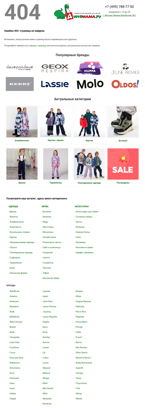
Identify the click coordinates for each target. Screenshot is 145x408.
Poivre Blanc (82, 322)
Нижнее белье (83, 232)
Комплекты (15, 227)
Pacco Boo (81, 311)
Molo (45, 393)
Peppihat (80, 316)
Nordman (47, 403)
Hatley (13, 393)
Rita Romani (81, 347)
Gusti (12, 388)
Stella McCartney (84, 363)
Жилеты (14, 216)
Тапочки (47, 268)
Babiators (14, 306)
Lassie (46, 347)
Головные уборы (84, 216)
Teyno (78, 378)
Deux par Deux (16, 357)
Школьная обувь (51, 278)
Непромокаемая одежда (22, 242)
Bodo (12, 332)
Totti (78, 388)
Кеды (45, 222)
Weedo (79, 398)
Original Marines (83, 301)
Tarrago (79, 373)
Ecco (12, 373)
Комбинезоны (17, 222)
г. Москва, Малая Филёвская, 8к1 (119, 15)
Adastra (13, 296)
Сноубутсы (48, 262)
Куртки (13, 237)
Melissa (46, 373)
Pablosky (80, 306)
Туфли (46, 273)
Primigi (79, 327)
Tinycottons (81, 383)
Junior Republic (50, 316)
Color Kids (15, 342)
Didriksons (15, 363)
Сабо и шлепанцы (52, 247)
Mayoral (46, 368)
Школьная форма (18, 273)
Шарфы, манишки (84, 252)
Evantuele (14, 378)
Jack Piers (48, 301)
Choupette (15, 337)
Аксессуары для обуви (87, 211)
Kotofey (46, 337)
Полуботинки (49, 237)
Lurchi (46, 363)
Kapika (46, 322)
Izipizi (45, 296)
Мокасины (48, 232)
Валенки (47, 216)
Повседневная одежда (21, 252)
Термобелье (16, 262)
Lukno (45, 357)
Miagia (46, 378)
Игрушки (80, 227)
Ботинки (47, 211)
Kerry (45, 327)
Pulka (78, 332)
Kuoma (46, 342)
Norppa (79, 291)
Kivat (45, 332)
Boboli (13, 327)
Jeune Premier (49, 306)
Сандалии (48, 252)
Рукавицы (81, 242)
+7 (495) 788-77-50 (119, 7)
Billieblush (14, 316)
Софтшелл (15, 257)
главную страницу (37, 45)
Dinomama (15, 368)
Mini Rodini (48, 388)
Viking (79, 393)
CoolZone (14, 347)
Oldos (78, 296)
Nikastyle (47, 398)
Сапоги (46, 257)
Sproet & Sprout (83, 357)
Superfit (79, 368)
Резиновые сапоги (52, 242)
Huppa (13, 398)
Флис (12, 268)
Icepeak (46, 291)
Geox (12, 383)
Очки (78, 237)
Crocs (12, 352)
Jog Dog (47, 311)
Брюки (13, 211)
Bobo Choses (16, 322)
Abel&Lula (14, 291)
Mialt (45, 383)
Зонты (79, 222)
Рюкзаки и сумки (84, 247)
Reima (79, 342)
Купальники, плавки (20, 232)
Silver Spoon (82, 352)
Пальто (13, 247)
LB (44, 352)
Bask (12, 311)
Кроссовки (48, 227)
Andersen (14, 301)
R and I (79, 337)
